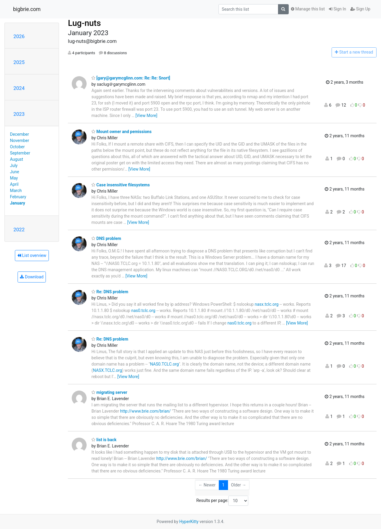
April (14, 184)
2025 (19, 62)
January (17, 203)
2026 (19, 36)
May (14, 178)
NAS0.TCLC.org (164, 364)
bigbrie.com (26, 9)
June (14, 171)
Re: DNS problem (109, 291)
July (14, 165)
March (16, 190)
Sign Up (360, 9)
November (19, 140)
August (16, 159)
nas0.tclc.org (143, 310)
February (18, 196)
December (19, 134)
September (20, 153)
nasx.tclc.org (267, 304)
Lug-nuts (84, 23)
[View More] (146, 115)
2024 (19, 88)
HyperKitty (189, 521)
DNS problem (106, 238)
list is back (103, 439)
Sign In (337, 9)
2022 (19, 229)
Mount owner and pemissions (121, 131)
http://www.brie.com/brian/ (145, 411)
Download (31, 276)
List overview (31, 255)
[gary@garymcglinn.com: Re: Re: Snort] (130, 78)
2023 (19, 114)
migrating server (109, 392)
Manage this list (308, 9)
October (17, 146)
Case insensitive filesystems (120, 184)
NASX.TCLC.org (107, 370)
